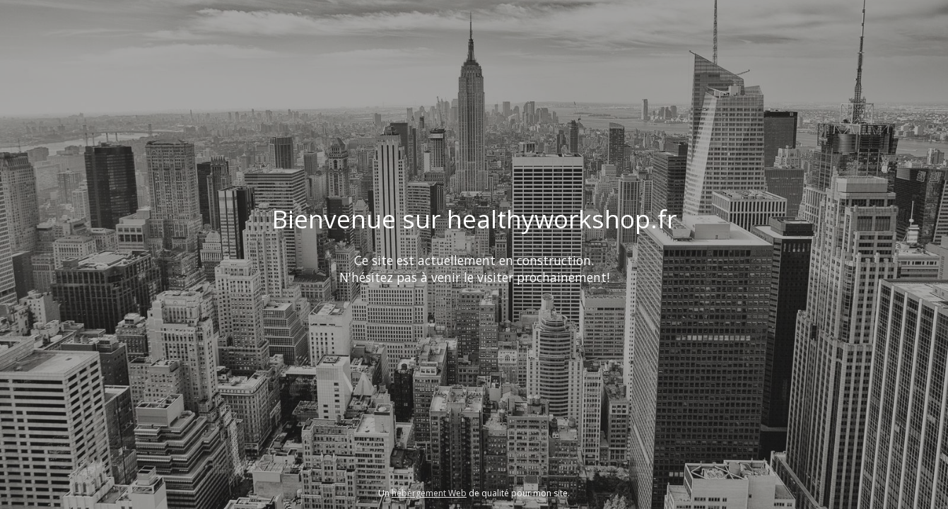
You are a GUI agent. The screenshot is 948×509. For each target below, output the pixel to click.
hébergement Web (429, 493)
